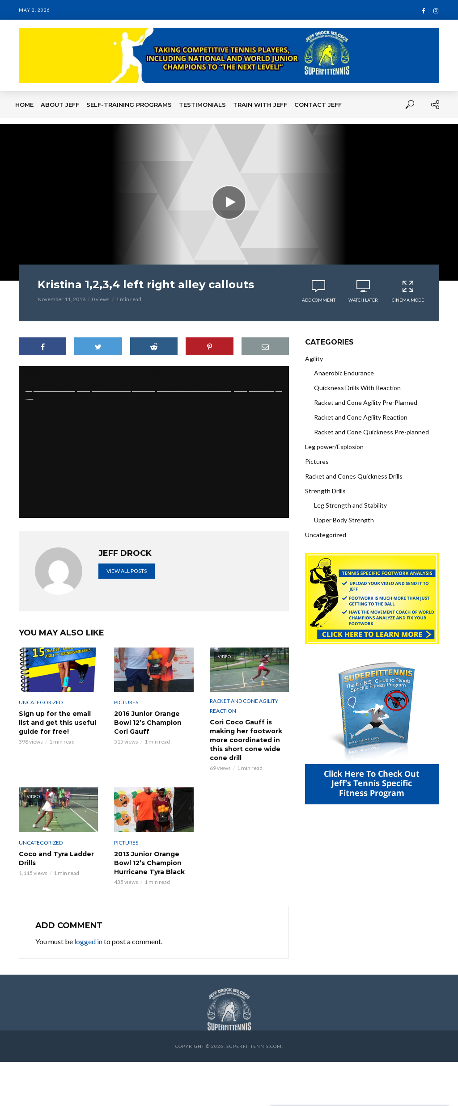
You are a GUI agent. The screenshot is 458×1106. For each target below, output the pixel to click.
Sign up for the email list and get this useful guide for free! (57, 723)
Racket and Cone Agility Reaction (244, 706)
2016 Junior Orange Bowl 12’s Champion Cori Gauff (148, 723)
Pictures (126, 702)
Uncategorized (41, 702)
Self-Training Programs (129, 104)
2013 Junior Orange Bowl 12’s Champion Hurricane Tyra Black (149, 863)
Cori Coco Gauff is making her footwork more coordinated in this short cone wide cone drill (246, 740)
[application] (154, 442)
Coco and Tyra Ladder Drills (56, 858)
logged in (88, 941)
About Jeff (60, 104)
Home (24, 104)
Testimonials (202, 104)
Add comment (318, 300)
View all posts (126, 571)
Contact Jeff (318, 104)
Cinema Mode (408, 291)
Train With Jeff (260, 104)
